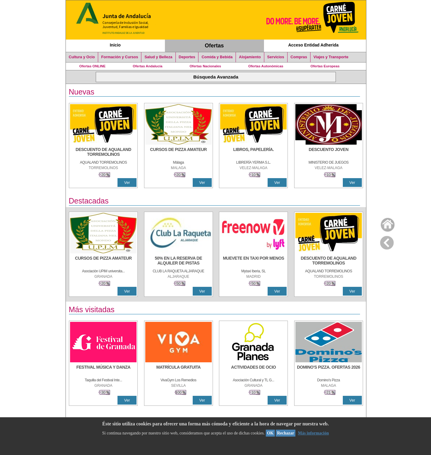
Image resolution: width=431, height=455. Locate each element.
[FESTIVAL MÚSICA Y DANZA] (103, 370)
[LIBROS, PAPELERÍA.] (253, 152)
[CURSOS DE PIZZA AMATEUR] (178, 152)
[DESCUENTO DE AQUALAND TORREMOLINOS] (103, 152)
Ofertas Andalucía (147, 66)
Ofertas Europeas (324, 66)
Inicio (115, 45)
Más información (313, 433)
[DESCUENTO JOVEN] (328, 152)
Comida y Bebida (217, 57)
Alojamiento (250, 57)
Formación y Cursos (119, 57)
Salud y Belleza (158, 57)
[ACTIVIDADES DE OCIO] (253, 370)
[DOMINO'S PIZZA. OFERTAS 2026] (328, 370)
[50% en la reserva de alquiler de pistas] (178, 261)
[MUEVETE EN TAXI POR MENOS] (253, 261)
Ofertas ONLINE (92, 66)
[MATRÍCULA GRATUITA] (178, 370)
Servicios (275, 57)
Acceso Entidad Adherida (313, 45)
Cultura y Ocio (82, 57)
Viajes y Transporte (331, 57)
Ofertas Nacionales (205, 66)
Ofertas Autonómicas (265, 66)
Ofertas (214, 46)
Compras (299, 57)
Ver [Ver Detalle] (127, 182)
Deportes (187, 57)
